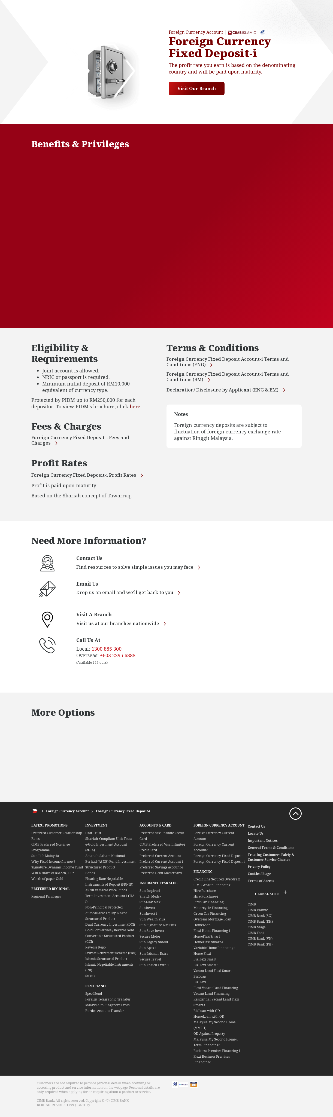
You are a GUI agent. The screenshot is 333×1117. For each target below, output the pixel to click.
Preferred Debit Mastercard (161, 877)
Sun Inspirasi (150, 895)
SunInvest (147, 912)
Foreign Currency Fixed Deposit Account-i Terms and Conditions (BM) (230, 377)
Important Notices (263, 845)
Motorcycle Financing (210, 912)
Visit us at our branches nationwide (123, 628)
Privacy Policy (259, 871)
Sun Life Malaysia (45, 860)
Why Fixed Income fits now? (53, 866)
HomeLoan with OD (208, 1020)
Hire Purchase (204, 895)
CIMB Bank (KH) (260, 925)
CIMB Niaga (257, 931)
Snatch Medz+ (150, 900)
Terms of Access (261, 885)
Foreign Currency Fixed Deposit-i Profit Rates (86, 477)
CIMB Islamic (258, 914)
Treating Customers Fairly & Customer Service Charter (271, 861)
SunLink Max (150, 906)
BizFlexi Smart (204, 963)
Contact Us (256, 830)
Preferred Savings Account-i (161, 871)
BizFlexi (199, 986)
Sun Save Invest (152, 935)
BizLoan (199, 980)
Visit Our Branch (198, 88)
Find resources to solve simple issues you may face (142, 571)
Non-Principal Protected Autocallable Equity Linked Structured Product (106, 917)
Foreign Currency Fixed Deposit (218, 860)
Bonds (90, 877)
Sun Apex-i (148, 952)
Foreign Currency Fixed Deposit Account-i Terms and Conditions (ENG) (230, 362)
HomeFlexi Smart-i (208, 946)
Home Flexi (202, 958)
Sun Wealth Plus (152, 923)
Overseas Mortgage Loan (212, 923)
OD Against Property (209, 1038)
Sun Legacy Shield (154, 946)
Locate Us (256, 838)
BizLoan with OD (206, 1015)
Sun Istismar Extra (154, 958)
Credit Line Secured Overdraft (216, 883)
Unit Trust (93, 837)
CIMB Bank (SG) (260, 920)
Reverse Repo (95, 951)
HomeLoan (202, 929)
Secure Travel (150, 963)
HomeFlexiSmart (206, 940)
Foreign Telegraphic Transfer (108, 1003)
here (135, 406)
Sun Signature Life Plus (158, 929)
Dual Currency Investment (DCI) (110, 928)
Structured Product (100, 871)
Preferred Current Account (160, 860)
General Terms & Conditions (271, 852)
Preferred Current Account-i (161, 866)
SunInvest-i (148, 918)
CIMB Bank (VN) (260, 943)
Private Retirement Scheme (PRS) (110, 957)
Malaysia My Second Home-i (215, 1043)
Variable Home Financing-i (214, 952)
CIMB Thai (256, 937)
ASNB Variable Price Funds (106, 894)
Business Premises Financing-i (216, 1055)
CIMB (252, 908)
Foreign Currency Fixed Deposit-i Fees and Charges (82, 441)
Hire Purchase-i (205, 900)
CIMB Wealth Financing (211, 889)
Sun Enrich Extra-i (154, 969)
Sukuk (90, 980)
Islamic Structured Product (106, 963)
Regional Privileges (46, 900)
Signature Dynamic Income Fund (57, 871)
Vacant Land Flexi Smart (212, 975)
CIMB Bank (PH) (260, 948)
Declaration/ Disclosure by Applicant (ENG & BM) (229, 390)
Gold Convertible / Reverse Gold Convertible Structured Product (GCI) (109, 940)
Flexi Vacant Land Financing (215, 992)
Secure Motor (150, 940)
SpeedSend (93, 998)
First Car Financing (208, 906)
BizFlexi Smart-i (206, 969)
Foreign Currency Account (67, 815)
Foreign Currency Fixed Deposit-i (123, 815)
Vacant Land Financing (211, 998)
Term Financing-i (206, 1049)
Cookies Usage (259, 878)
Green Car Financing (209, 918)
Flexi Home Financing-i (211, 935)
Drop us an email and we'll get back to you (131, 597)
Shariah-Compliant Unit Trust (108, 843)
